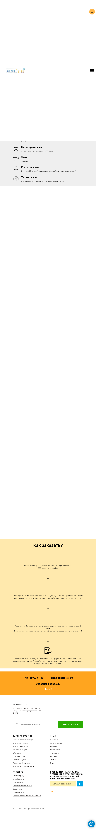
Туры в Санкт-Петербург (20, 743)
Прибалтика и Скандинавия (22, 763)
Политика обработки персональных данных (27, 796)
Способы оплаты (18, 779)
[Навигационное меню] (92, 70)
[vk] (51, 791)
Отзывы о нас (54, 753)
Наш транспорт (55, 750)
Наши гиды (53, 746)
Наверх (48, 689)
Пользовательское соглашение (22, 786)
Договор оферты (18, 789)
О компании (54, 740)
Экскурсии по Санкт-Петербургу (23, 740)
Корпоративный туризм (21, 750)
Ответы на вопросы (19, 782)
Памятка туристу (18, 776)
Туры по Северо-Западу (20, 746)
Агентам (53, 760)
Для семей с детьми (19, 756)
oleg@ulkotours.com (62, 677)
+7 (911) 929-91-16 (33, 677)
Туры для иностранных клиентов (23, 766)
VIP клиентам (17, 753)
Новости (15, 799)
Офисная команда (56, 743)
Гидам (52, 763)
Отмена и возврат (19, 792)
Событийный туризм (19, 760)
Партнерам (53, 756)
